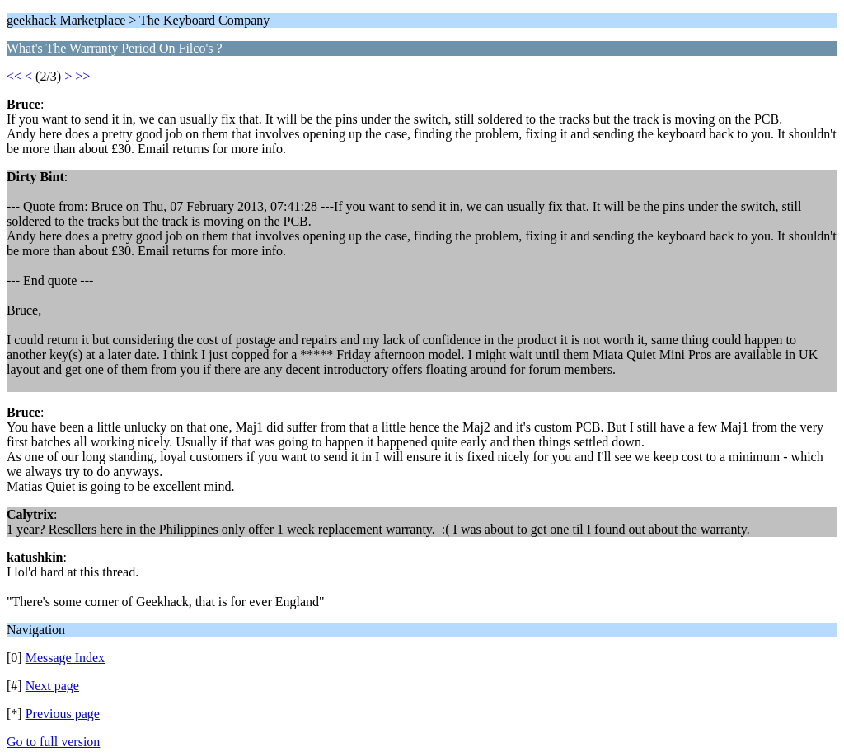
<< (14, 76)
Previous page (63, 714)
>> (82, 76)
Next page (52, 686)
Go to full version (53, 742)
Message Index (65, 658)
